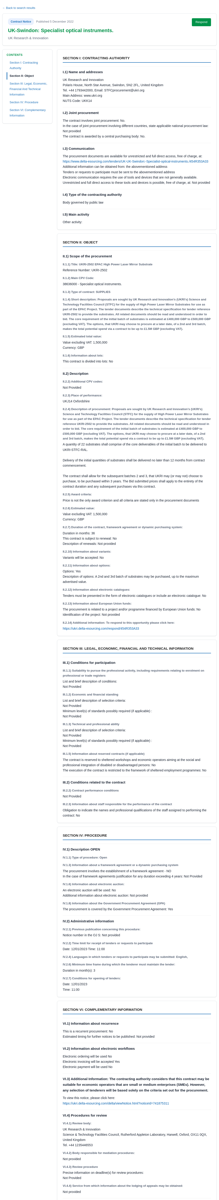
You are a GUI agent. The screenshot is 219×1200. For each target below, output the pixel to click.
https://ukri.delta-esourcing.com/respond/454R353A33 (101, 628)
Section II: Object (22, 76)
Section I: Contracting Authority (24, 65)
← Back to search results (18, 8)
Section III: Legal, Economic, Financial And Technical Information (28, 89)
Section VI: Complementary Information (28, 112)
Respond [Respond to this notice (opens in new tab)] (201, 22)
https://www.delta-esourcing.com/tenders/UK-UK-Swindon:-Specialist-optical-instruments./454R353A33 (135, 161)
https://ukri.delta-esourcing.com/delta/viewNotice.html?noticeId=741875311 (116, 1103)
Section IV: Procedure (24, 102)
